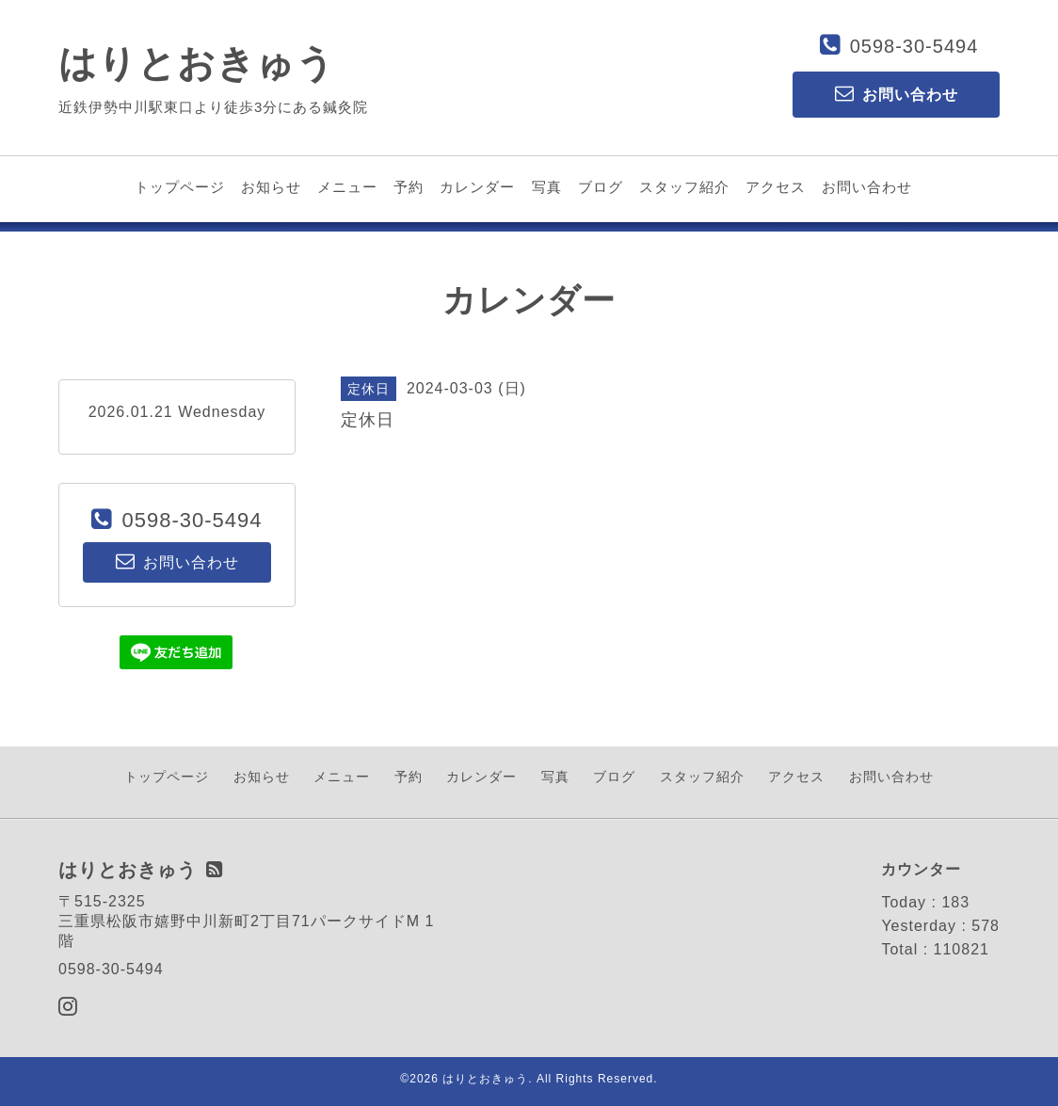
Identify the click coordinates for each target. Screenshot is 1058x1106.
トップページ (180, 187)
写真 (547, 187)
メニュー (347, 187)
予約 (408, 187)
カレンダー (477, 187)
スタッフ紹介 (684, 187)
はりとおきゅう (196, 63)
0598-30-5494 (914, 46)
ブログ (600, 187)
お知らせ (271, 187)
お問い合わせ (867, 187)
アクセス (775, 187)
